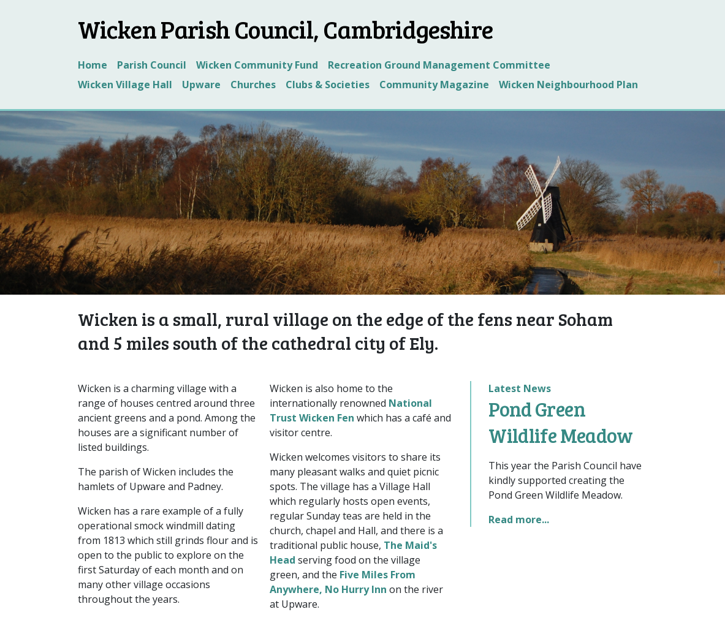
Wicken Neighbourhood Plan (568, 84)
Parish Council (151, 65)
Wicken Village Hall (125, 84)
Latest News (519, 388)
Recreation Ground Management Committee (439, 65)
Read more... (518, 519)
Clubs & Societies (328, 84)
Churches (253, 84)
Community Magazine (434, 84)
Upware (201, 84)
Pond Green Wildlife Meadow (560, 422)
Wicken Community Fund (257, 65)
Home (92, 65)
